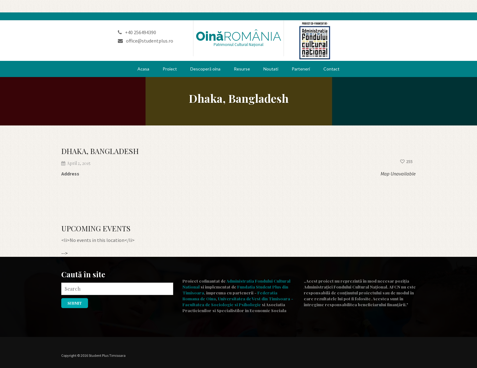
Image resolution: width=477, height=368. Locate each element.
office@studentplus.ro (145, 41)
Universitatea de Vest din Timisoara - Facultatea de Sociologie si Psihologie (238, 301)
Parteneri (301, 68)
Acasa (143, 68)
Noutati (270, 68)
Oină (238, 36)
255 (406, 161)
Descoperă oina (205, 68)
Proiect (170, 68)
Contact (331, 68)
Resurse (242, 68)
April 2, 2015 (75, 163)
